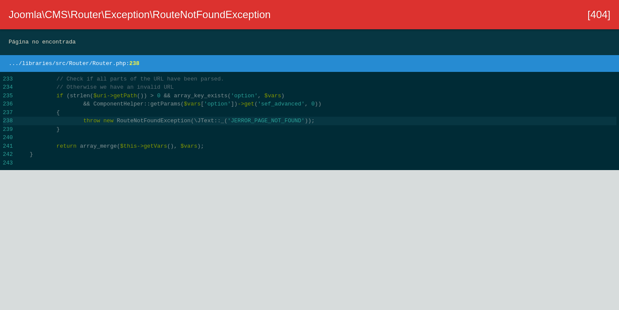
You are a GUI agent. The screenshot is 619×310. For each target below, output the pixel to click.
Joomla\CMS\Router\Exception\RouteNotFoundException (140, 14)
